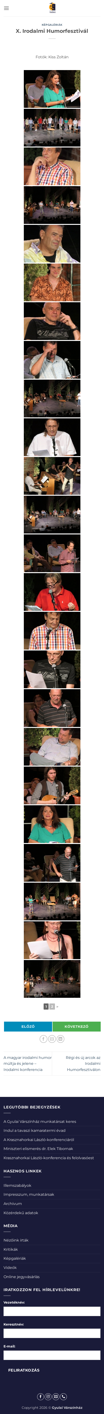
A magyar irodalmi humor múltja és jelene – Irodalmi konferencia (28, 1063)
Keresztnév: (14, 1324)
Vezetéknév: (14, 1302)
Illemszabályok (17, 1185)
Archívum (13, 1203)
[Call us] (63, 1396)
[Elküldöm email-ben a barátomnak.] (52, 1039)
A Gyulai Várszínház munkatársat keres (40, 1121)
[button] (6, 8)
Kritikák (11, 1249)
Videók (10, 1267)
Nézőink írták (16, 1240)
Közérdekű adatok (21, 1213)
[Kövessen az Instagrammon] (48, 1396)
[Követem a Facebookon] (40, 1396)
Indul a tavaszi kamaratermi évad (35, 1130)
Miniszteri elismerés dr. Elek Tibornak (38, 1148)
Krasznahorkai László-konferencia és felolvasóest (49, 1158)
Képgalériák (52, 24)
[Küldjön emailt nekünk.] (55, 1396)
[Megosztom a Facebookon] (43, 1039)
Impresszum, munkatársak (29, 1194)
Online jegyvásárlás (22, 1277)
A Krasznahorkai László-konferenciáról (39, 1139)
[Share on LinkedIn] (60, 1039)
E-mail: (9, 1346)
